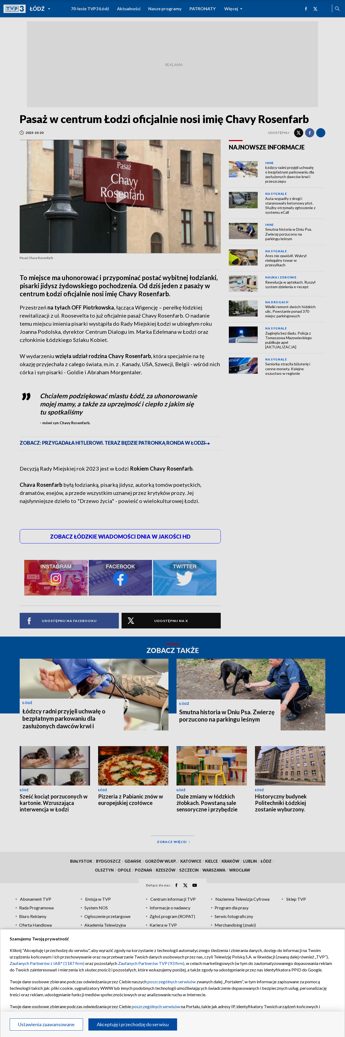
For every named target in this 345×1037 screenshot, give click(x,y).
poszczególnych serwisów (171, 981)
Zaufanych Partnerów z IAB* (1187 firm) (47, 963)
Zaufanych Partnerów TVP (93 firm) (151, 963)
